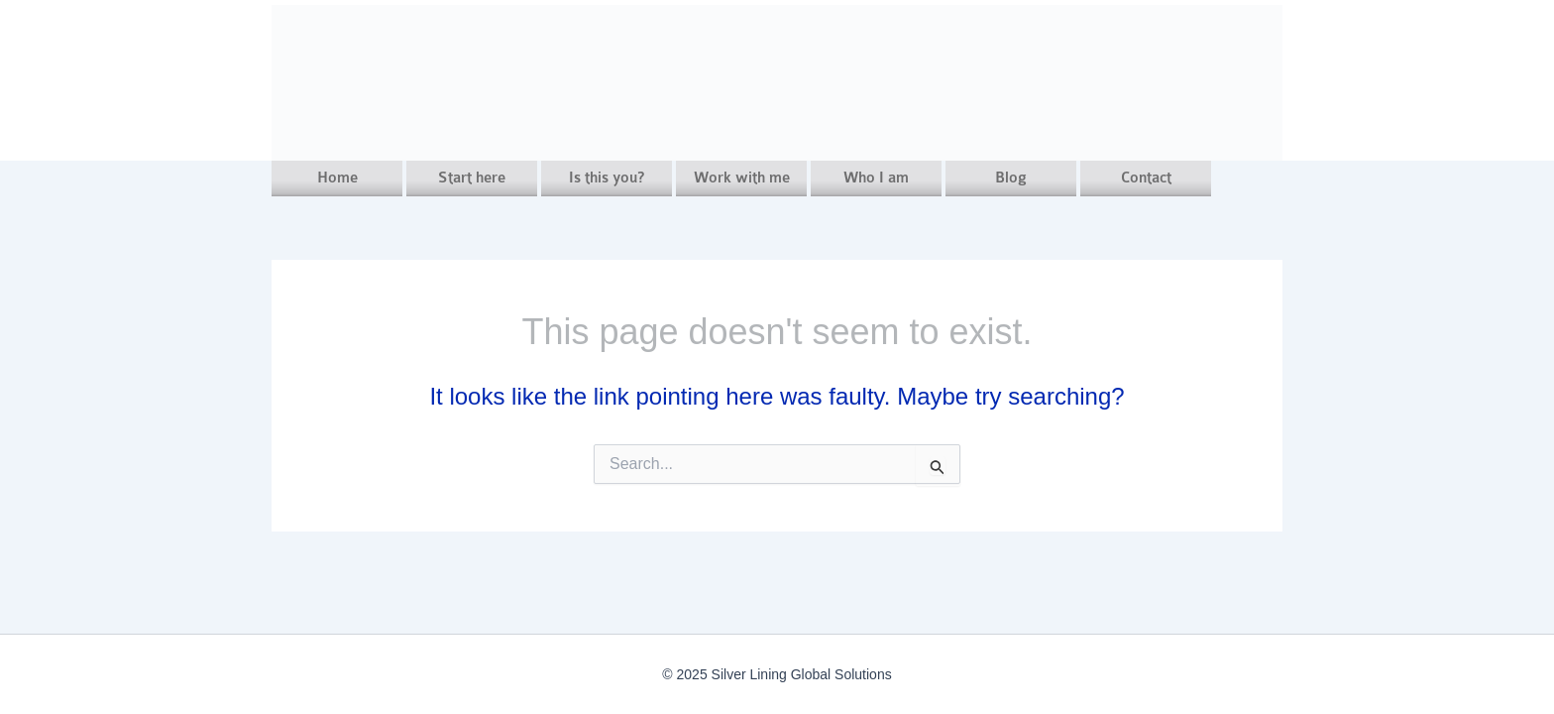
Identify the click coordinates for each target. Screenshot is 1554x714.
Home (337, 178)
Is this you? (606, 178)
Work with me (742, 178)
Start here (471, 178)
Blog (1011, 178)
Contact (1146, 178)
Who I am (876, 178)
